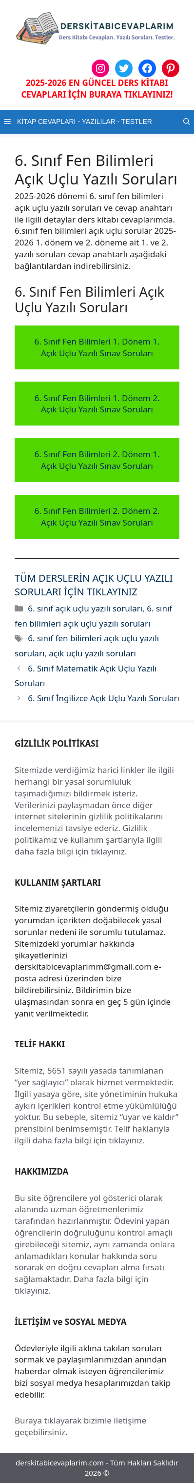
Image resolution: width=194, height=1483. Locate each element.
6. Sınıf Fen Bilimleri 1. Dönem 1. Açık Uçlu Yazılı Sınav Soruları (97, 347)
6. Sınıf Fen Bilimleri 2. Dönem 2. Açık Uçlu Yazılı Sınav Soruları (97, 516)
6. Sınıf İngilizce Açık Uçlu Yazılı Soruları (103, 698)
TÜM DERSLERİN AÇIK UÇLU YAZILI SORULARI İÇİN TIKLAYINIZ (94, 584)
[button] (186, 122)
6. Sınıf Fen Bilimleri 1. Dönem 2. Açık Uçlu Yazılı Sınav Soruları (97, 403)
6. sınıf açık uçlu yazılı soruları (85, 608)
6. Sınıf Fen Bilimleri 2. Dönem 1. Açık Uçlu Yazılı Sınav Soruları (97, 459)
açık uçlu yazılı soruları (92, 653)
